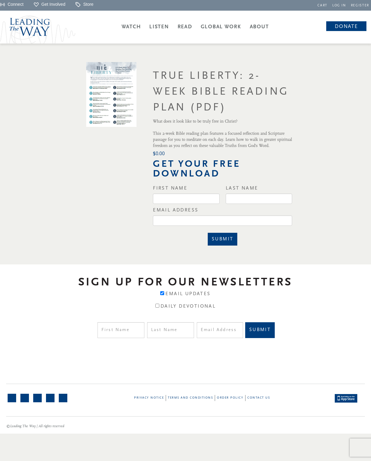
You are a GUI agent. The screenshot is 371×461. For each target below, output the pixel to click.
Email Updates (187, 294)
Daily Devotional (188, 306)
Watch (131, 27)
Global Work (221, 27)
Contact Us (258, 398)
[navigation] (322, 5)
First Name (170, 188)
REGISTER (360, 5)
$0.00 (159, 153)
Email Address (175, 210)
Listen (159, 27)
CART (322, 5)
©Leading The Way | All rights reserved (35, 426)
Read (185, 27)
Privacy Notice (149, 398)
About (259, 27)
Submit (222, 239)
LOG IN (339, 5)
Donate (346, 26)
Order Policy (230, 398)
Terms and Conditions (190, 398)
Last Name (242, 188)
